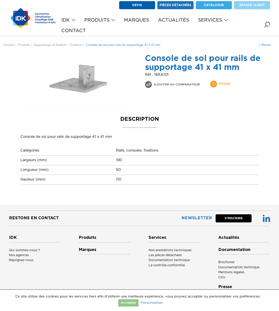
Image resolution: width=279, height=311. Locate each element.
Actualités (228, 238)
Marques (87, 250)
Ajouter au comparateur (176, 84)
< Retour (265, 45)
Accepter (128, 302)
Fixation (76, 45)
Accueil (8, 45)
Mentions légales (231, 272)
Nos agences (19, 255)
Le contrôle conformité (167, 265)
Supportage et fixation (50, 45)
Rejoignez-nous (21, 260)
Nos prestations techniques (170, 250)
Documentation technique (169, 260)
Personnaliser (152, 302)
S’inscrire (234, 218)
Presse (225, 287)
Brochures (226, 262)
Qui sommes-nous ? (24, 250)
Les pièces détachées (165, 255)
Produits (24, 45)
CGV (221, 277)
